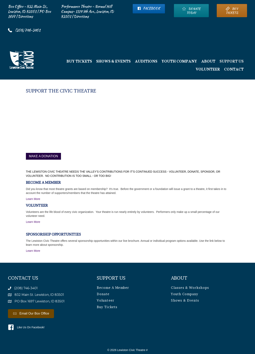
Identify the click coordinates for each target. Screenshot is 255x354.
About (208, 62)
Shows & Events (113, 62)
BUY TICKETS (79, 62)
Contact (234, 70)
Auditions (146, 62)
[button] (31, 313)
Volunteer (208, 70)
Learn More (33, 199)
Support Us (232, 62)
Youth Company (179, 62)
